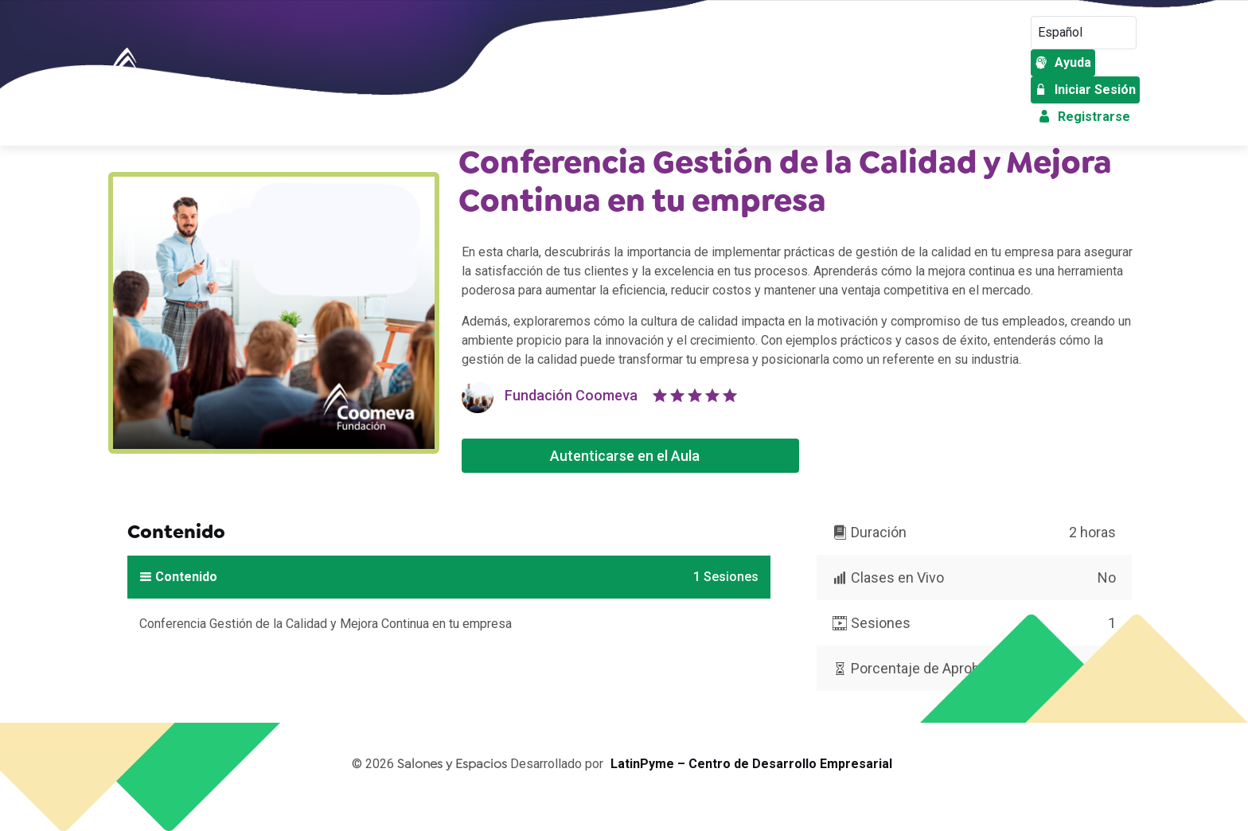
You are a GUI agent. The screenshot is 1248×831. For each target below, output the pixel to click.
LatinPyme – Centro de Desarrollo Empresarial (751, 763)
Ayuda (1063, 62)
